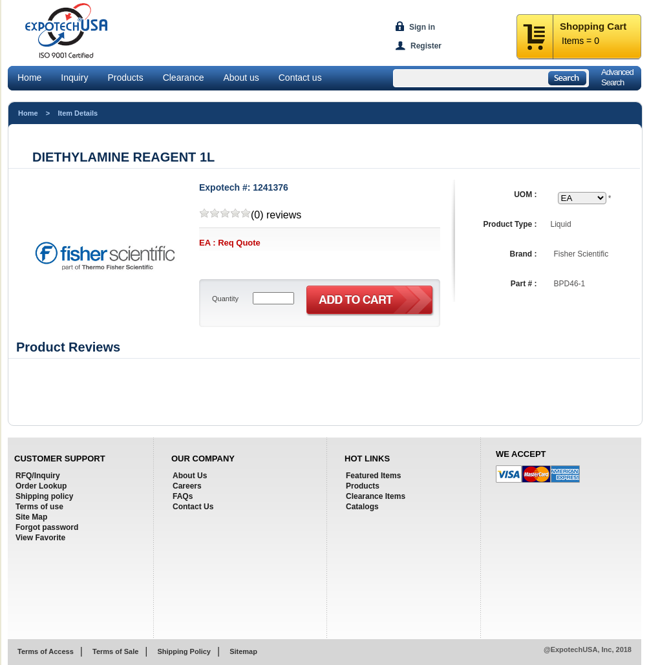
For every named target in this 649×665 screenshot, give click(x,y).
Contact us (300, 77)
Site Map (31, 517)
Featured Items (373, 475)
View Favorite (40, 537)
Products (125, 77)
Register (426, 45)
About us (241, 77)
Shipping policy (44, 496)
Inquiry (74, 77)
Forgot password (47, 527)
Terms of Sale (115, 651)
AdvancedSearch (617, 77)
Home (29, 77)
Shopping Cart (593, 26)
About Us (190, 475)
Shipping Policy (184, 651)
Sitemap (243, 651)
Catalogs (362, 506)
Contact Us (193, 506)
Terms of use (39, 506)
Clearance (183, 77)
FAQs (183, 496)
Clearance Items (375, 496)
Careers (187, 486)
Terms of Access (45, 651)
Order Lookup (41, 486)
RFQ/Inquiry (38, 475)
